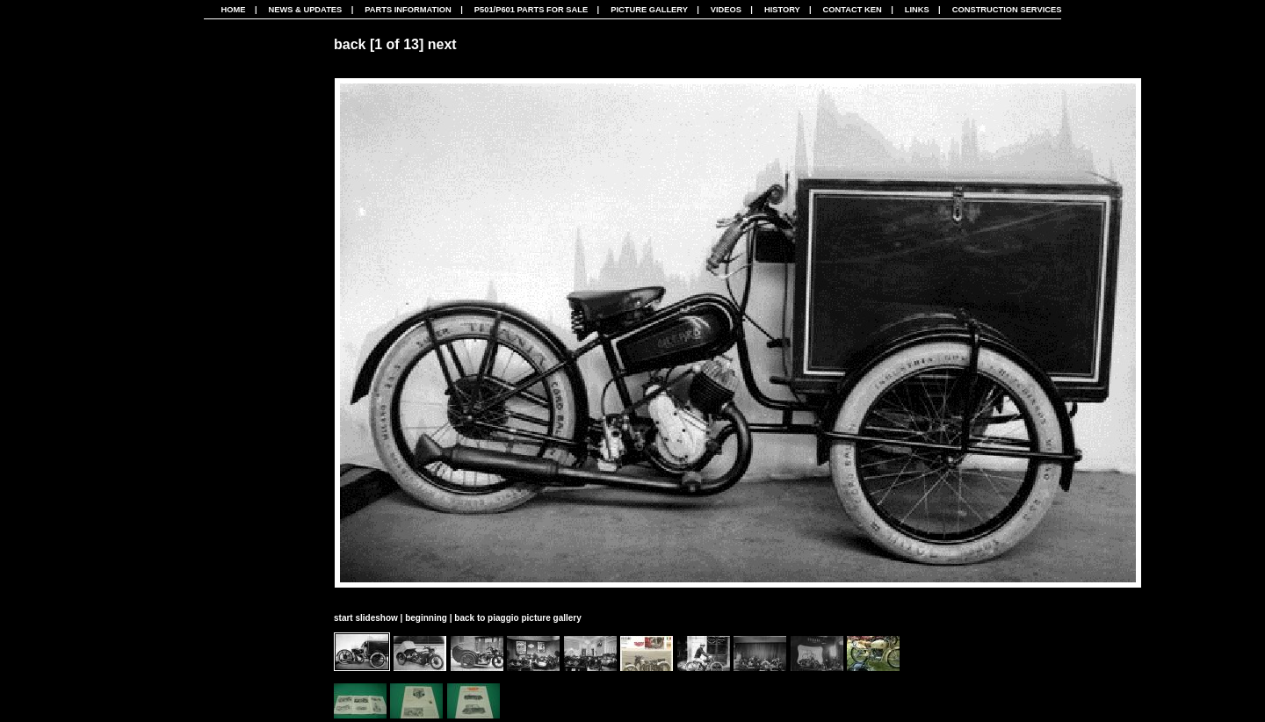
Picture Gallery (649, 9)
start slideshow (366, 618)
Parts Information (408, 9)
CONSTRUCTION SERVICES (1007, 9)
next (442, 44)
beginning (426, 618)
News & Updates (305, 9)
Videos (726, 9)
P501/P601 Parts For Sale (531, 9)
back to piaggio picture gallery (517, 618)
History (782, 9)
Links (917, 9)
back (349, 44)
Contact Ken (852, 9)
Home (233, 9)
